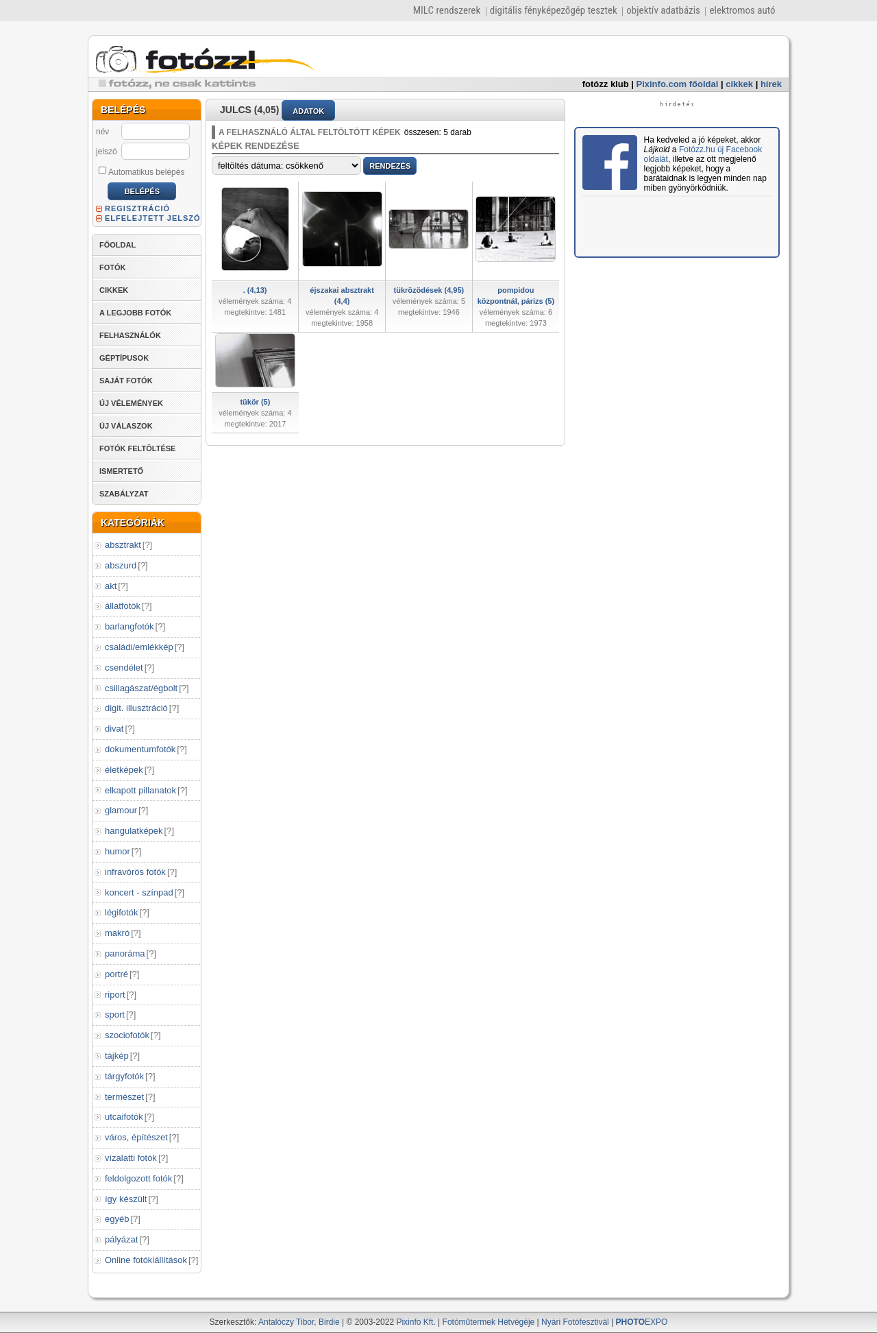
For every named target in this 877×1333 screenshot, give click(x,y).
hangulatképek (134, 831)
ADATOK (308, 111)
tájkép (117, 1055)
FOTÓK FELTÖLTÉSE (137, 448)
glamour (121, 810)
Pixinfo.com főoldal (678, 84)
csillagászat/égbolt (141, 688)
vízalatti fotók (131, 1158)
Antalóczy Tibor (286, 1322)
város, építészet (136, 1137)
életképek (124, 770)
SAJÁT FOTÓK (126, 380)
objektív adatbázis (663, 10)
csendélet (124, 667)
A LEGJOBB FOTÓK (135, 313)
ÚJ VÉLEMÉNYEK (131, 403)
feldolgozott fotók (138, 1178)
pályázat (121, 1239)
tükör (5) (255, 402)
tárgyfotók (124, 1076)
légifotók (121, 912)
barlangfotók (129, 626)
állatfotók (122, 606)
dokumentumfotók (140, 749)
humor (117, 851)
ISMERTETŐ (121, 471)
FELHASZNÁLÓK (130, 335)
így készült (126, 1199)
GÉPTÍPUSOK (124, 358)
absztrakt (123, 545)
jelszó (106, 151)
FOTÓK (112, 267)
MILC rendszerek (446, 10)
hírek (771, 84)
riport (115, 994)
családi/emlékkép (139, 647)
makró (117, 933)
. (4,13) (255, 290)
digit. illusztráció (136, 708)
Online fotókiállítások (146, 1260)
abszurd (120, 565)
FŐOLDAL (117, 245)
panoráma (125, 953)
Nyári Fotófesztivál (575, 1322)
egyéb (117, 1219)
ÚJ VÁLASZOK (126, 426)
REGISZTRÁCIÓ (137, 208)
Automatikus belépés (141, 171)
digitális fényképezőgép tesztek (553, 10)
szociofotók (127, 1035)
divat (114, 728)
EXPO (642, 1322)
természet (124, 1097)
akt (110, 586)
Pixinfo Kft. (415, 1322)
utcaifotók (124, 1117)
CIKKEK (113, 290)
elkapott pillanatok (140, 790)
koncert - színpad (139, 892)
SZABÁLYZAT (124, 494)
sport (115, 1014)
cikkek (739, 84)
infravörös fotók (135, 872)
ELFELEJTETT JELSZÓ (153, 218)
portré (116, 974)
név (102, 131)
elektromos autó (742, 10)
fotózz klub (605, 84)
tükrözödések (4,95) (429, 290)
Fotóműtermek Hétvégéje (489, 1322)
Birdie (329, 1322)
